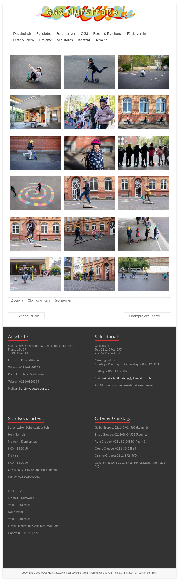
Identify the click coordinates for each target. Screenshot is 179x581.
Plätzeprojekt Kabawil (147, 316)
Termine (101, 40)
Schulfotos (65, 40)
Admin (18, 300)
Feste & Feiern (23, 40)
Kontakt (84, 40)
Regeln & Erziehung (107, 33)
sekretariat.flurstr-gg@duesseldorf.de (126, 378)
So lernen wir (66, 33)
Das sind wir (22, 33)
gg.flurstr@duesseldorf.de (32, 388)
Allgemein (65, 300)
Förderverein (136, 33)
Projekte (45, 40)
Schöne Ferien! (26, 316)
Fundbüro (43, 33)
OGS (84, 33)
